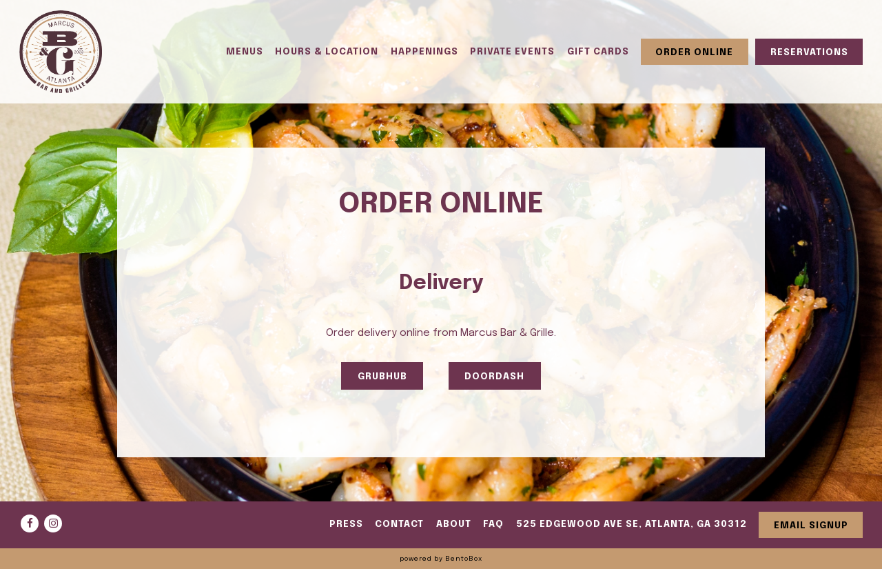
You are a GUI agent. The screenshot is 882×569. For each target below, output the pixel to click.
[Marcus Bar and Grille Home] (60, 51)
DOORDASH (494, 376)
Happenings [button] (424, 52)
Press (346, 524)
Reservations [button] (809, 52)
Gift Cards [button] (598, 52)
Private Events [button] (512, 52)
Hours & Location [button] (326, 52)
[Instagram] (53, 523)
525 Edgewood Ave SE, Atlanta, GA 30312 (631, 524)
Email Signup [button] (811, 525)
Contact (399, 524)
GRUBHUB (382, 376)
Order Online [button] (694, 52)
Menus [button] (244, 52)
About (453, 524)
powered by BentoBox (441, 558)
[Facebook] (30, 523)
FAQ (493, 524)
